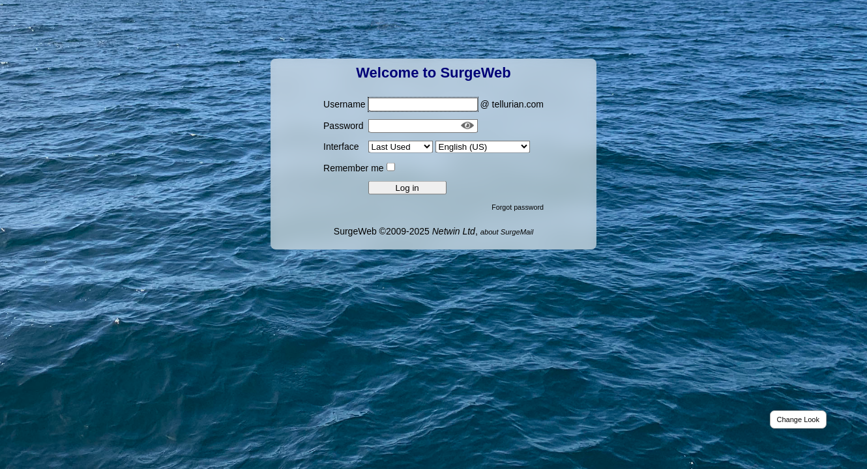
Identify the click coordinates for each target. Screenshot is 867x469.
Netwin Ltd (453, 230)
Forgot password (518, 206)
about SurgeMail (506, 231)
